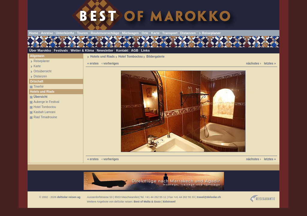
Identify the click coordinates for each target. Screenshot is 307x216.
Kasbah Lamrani (44, 112)
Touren (82, 33)
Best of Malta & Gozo (147, 201)
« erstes (93, 63)
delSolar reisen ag (68, 197)
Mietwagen (130, 33)
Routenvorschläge (105, 33)
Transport (169, 33)
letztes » (270, 63)
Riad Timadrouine (45, 117)
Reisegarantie (262, 198)
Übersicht (40, 96)
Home (33, 33)
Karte (155, 33)
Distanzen (188, 33)
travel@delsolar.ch (209, 197)
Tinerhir (39, 86)
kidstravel (169, 201)
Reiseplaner (211, 33)
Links (145, 50)
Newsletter (105, 50)
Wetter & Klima (82, 50)
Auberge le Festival (46, 102)
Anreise (47, 33)
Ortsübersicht (42, 71)
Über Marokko (40, 50)
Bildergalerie (155, 56)
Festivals (61, 50)
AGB (134, 50)
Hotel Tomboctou (45, 107)
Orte (145, 33)
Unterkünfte (65, 33)
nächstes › (253, 63)
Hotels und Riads (102, 56)
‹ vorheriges (110, 63)
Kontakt (122, 50)
